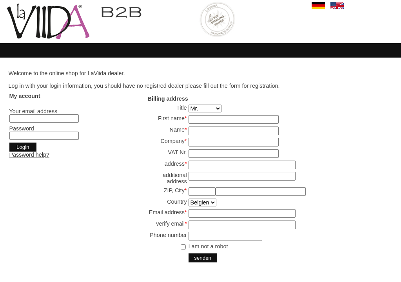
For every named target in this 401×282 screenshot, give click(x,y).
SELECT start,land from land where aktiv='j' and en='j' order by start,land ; (202, 202)
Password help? (29, 155)
